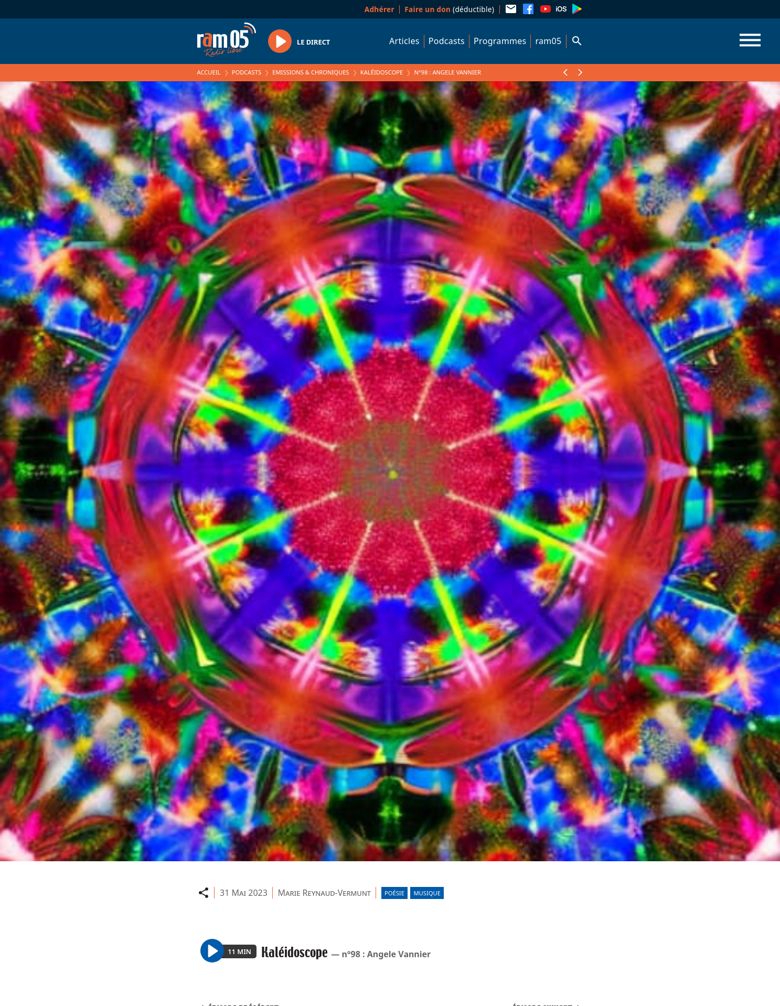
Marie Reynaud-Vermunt (324, 892)
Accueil (209, 72)
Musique (426, 893)
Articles (404, 41)
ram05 (548, 41)
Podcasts (447, 41)
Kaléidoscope (381, 72)
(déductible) (449, 9)
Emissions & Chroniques (310, 72)
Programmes (500, 41)
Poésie (394, 893)
